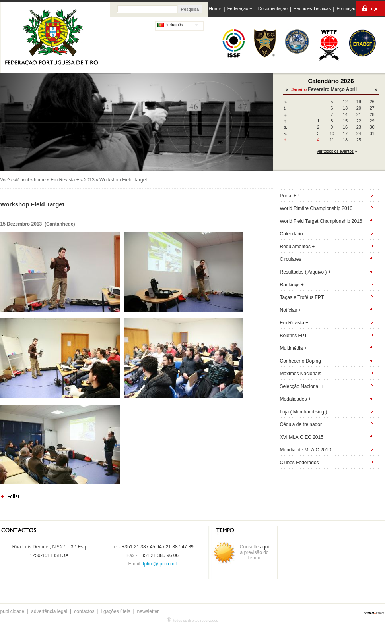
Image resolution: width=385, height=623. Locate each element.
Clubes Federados (299, 462)
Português (170, 25)
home (40, 180)
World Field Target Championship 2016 (321, 221)
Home (215, 9)
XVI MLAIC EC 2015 (301, 437)
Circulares (290, 259)
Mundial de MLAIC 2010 (305, 450)
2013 (89, 180)
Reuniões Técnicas (312, 8)
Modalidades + (295, 399)
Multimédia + (293, 348)
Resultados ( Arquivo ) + (305, 272)
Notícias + (290, 310)
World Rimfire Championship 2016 (316, 208)
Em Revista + (65, 180)
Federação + (240, 8)
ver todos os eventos (335, 151)
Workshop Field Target (123, 180)
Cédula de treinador (301, 424)
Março (337, 89)
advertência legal (49, 611)
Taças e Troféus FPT (302, 297)
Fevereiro (318, 89)
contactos (84, 611)
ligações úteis (115, 611)
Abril (351, 89)
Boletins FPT (293, 335)
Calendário (291, 234)
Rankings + (292, 284)
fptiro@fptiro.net (160, 564)
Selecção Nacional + (302, 386)
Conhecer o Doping (300, 361)
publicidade (12, 611)
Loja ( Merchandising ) (303, 412)
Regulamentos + (297, 246)
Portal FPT (291, 196)
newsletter (148, 611)
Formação (346, 8)
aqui (264, 547)
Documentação (273, 8)
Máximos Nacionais (300, 373)
